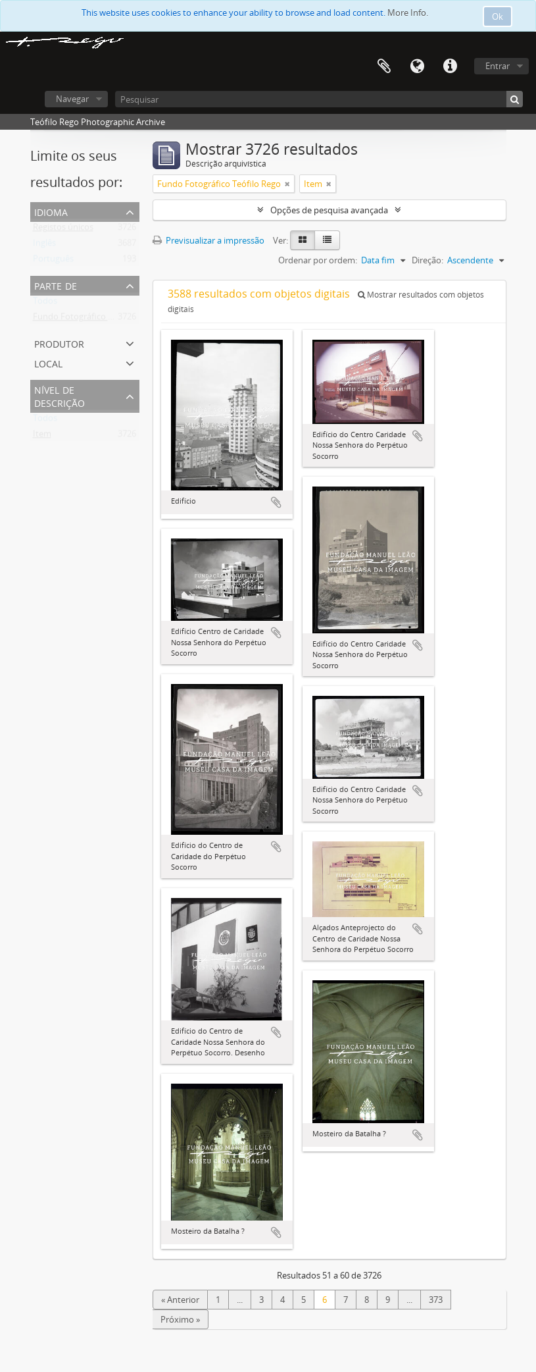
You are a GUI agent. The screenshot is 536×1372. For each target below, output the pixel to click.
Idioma (417, 66)
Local (48, 362)
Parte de (55, 285)
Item (42, 436)
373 (436, 1300)
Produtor (59, 343)
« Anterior (180, 1300)
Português (53, 261)
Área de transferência (384, 66)
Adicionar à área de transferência (276, 502)
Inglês (44, 245)
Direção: (427, 260)
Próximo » (180, 1319)
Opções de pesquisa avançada (329, 210)
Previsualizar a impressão (208, 240)
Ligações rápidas (449, 66)
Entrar (497, 66)
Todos (45, 303)
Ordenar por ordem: (317, 260)
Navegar (72, 99)
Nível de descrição (59, 395)
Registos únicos (63, 230)
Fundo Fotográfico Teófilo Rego (95, 319)
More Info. (407, 12)
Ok (497, 16)
